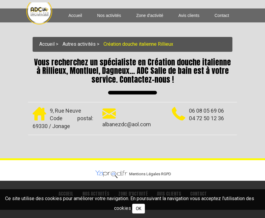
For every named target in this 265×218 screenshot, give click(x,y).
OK (138, 208)
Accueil (75, 15)
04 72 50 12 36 (206, 118)
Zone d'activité (149, 15)
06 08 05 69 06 (206, 110)
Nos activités (109, 15)
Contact (222, 15)
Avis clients (189, 15)
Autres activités (79, 44)
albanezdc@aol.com (126, 124)
